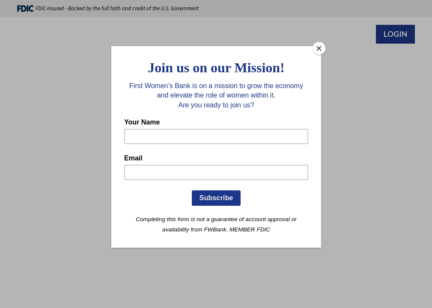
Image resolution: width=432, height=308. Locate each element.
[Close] (319, 48)
